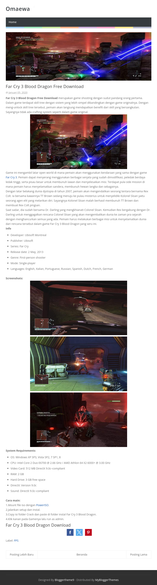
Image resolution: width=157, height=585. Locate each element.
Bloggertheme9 (64, 580)
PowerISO (42, 505)
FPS (16, 540)
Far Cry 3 (11, 177)
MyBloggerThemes (107, 580)
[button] (70, 532)
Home (13, 22)
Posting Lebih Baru (22, 554)
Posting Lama (138, 554)
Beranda (81, 554)
